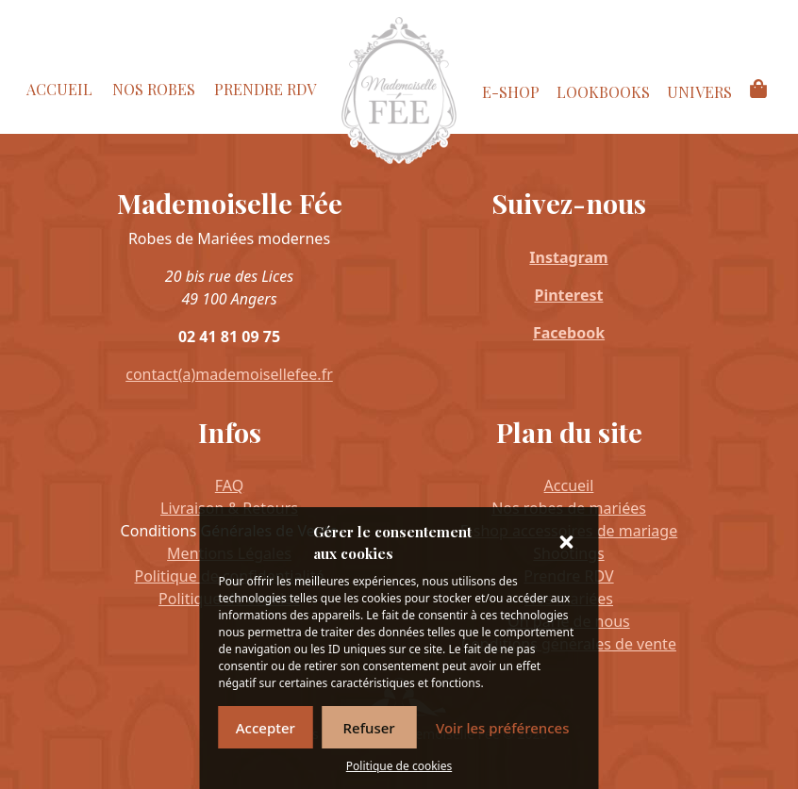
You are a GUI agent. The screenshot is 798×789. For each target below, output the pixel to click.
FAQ (229, 485)
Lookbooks (603, 92)
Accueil (59, 89)
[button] (568, 543)
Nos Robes (153, 89)
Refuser (369, 727)
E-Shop (511, 92)
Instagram (568, 257)
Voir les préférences (502, 727)
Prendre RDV (265, 89)
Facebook (569, 332)
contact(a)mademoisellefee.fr (229, 374)
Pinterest (569, 295)
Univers (699, 92)
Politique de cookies (399, 766)
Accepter (265, 727)
